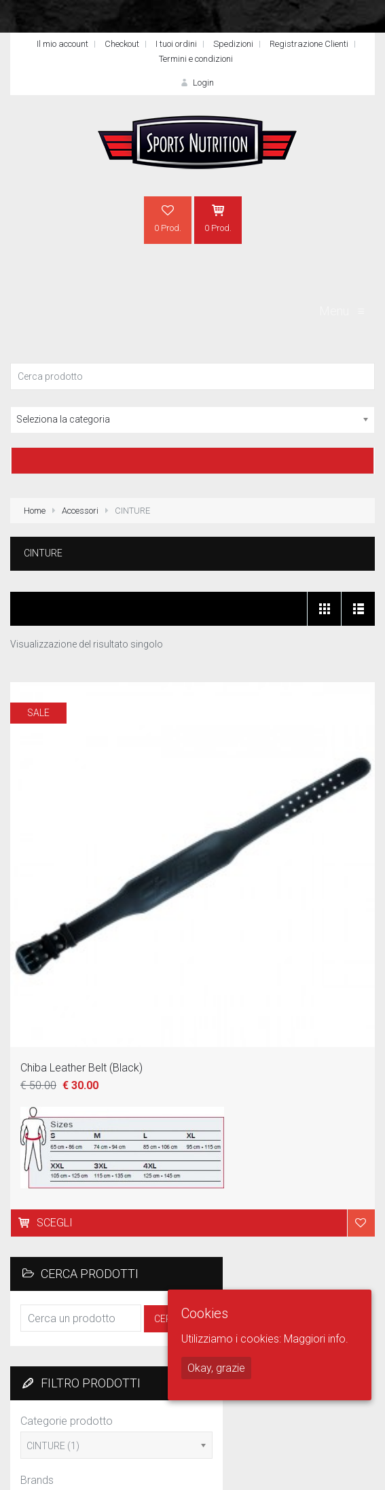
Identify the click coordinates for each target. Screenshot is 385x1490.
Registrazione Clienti (309, 44)
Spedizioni (233, 44)
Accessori (80, 510)
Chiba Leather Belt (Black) (81, 1067)
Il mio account (62, 44)
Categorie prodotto (66, 1421)
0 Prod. (167, 218)
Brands (37, 1480)
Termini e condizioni (196, 59)
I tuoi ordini (176, 44)
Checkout (122, 44)
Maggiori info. (316, 1338)
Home (34, 510)
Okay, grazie (216, 1368)
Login (195, 82)
